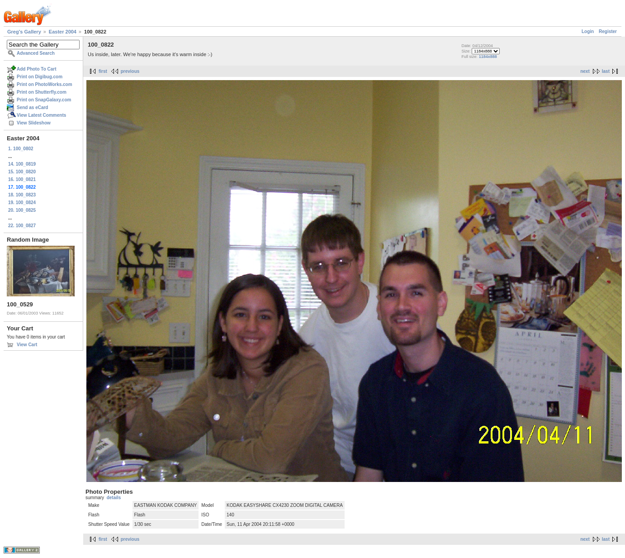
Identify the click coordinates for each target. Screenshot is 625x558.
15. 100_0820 (22, 171)
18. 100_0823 (22, 194)
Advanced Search (36, 53)
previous (130, 71)
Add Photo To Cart (37, 69)
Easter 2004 (62, 31)
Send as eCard (32, 107)
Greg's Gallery (24, 31)
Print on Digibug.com (39, 76)
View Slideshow (34, 122)
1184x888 (488, 56)
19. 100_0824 (22, 202)
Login (588, 31)
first (103, 71)
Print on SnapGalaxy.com (44, 99)
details (114, 497)
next (585, 71)
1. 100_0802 (20, 148)
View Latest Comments (41, 115)
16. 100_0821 (22, 179)
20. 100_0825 (22, 210)
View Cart (27, 344)
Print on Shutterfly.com (41, 92)
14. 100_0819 (22, 164)
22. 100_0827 (22, 225)
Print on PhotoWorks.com (44, 84)
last (606, 71)
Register (608, 31)
